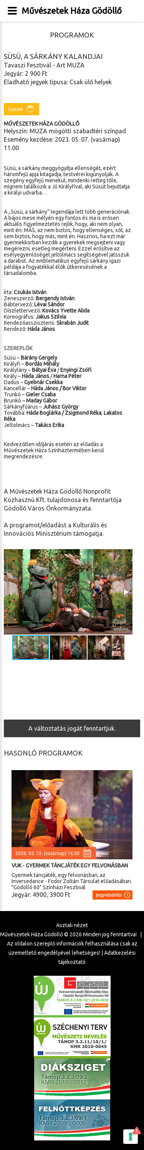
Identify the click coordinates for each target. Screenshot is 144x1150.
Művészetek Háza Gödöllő (72, 10)
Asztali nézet (72, 925)
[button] (125, 592)
